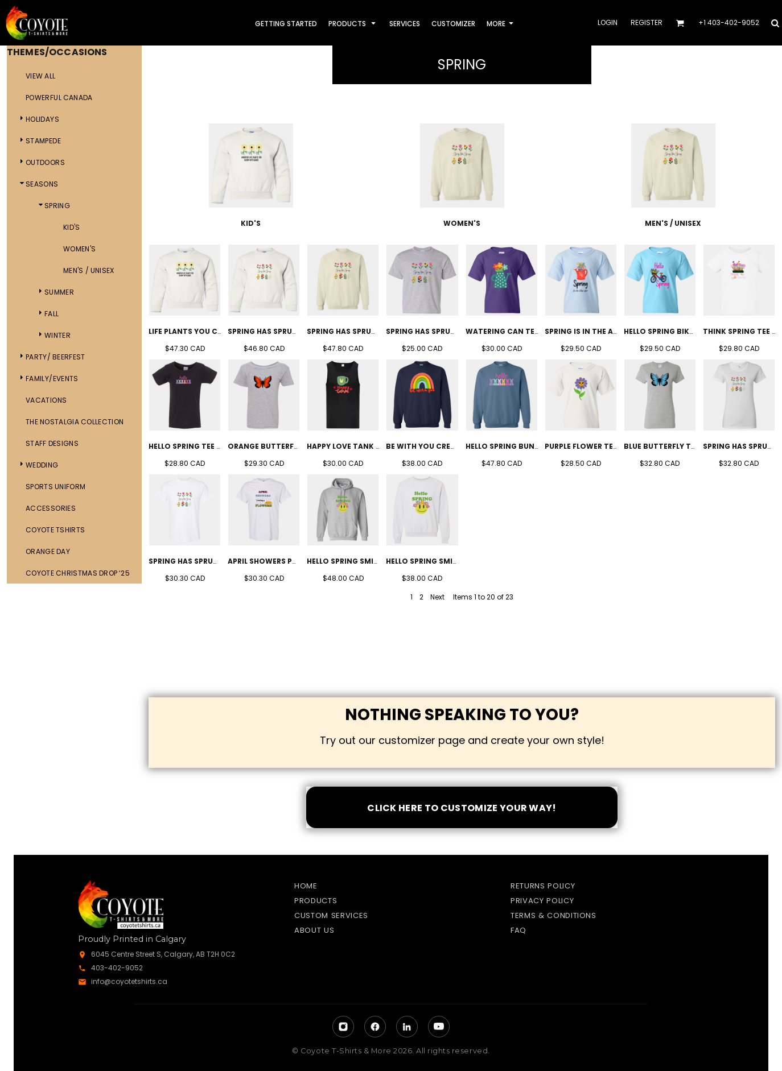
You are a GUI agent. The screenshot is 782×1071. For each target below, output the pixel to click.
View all (40, 76)
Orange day (48, 551)
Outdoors (45, 162)
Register (646, 22)
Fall (51, 314)
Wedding (42, 465)
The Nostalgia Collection (75, 422)
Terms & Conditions (553, 915)
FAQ (518, 930)
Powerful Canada (59, 97)
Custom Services (331, 915)
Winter (57, 335)
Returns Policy (543, 885)
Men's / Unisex (88, 270)
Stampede (43, 141)
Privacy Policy (542, 900)
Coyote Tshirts (55, 530)
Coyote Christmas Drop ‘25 (78, 573)
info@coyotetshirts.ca (129, 981)
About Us (314, 930)
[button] (680, 23)
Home (306, 885)
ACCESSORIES (51, 508)
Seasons (42, 184)
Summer (59, 292)
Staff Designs (52, 443)
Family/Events (52, 378)
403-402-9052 (117, 968)
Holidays (42, 119)
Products (315, 900)
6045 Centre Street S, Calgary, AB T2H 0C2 (163, 954)
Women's (79, 249)
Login (608, 22)
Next (437, 597)
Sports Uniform (55, 486)
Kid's (71, 227)
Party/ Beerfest (55, 357)
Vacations (46, 400)
